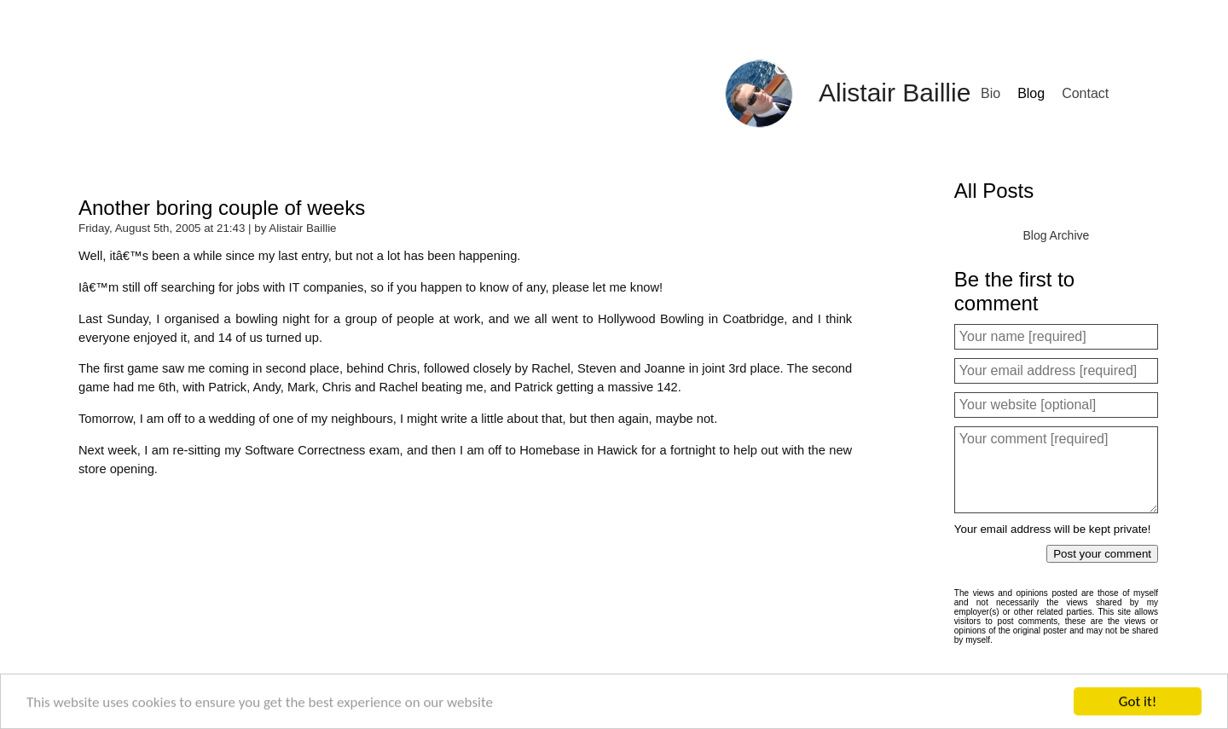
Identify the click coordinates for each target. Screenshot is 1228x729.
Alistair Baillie (894, 92)
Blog (1031, 93)
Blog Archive (1055, 235)
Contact (1085, 93)
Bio (990, 93)
